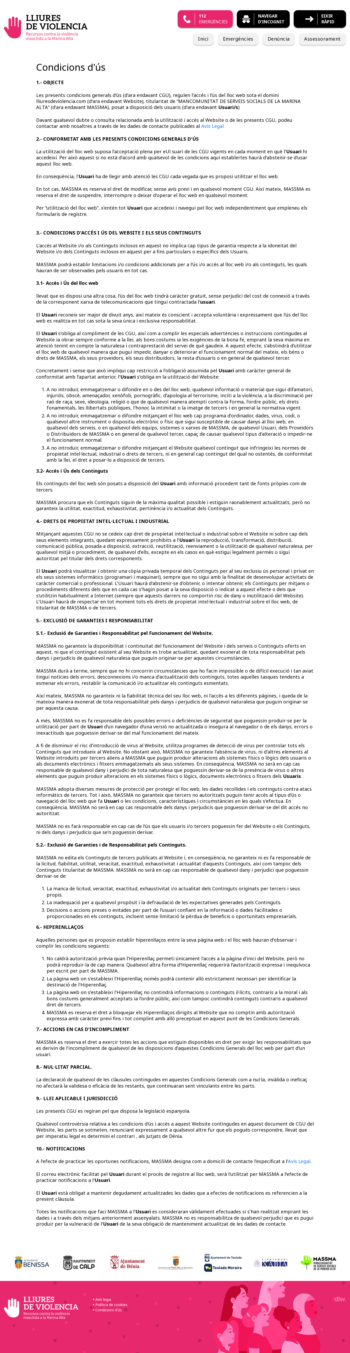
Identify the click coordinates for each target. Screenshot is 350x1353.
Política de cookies (111, 1304)
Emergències (238, 39)
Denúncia (279, 39)
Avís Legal (212, 126)
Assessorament (322, 39)
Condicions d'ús (108, 1309)
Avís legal (103, 1299)
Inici (203, 39)
